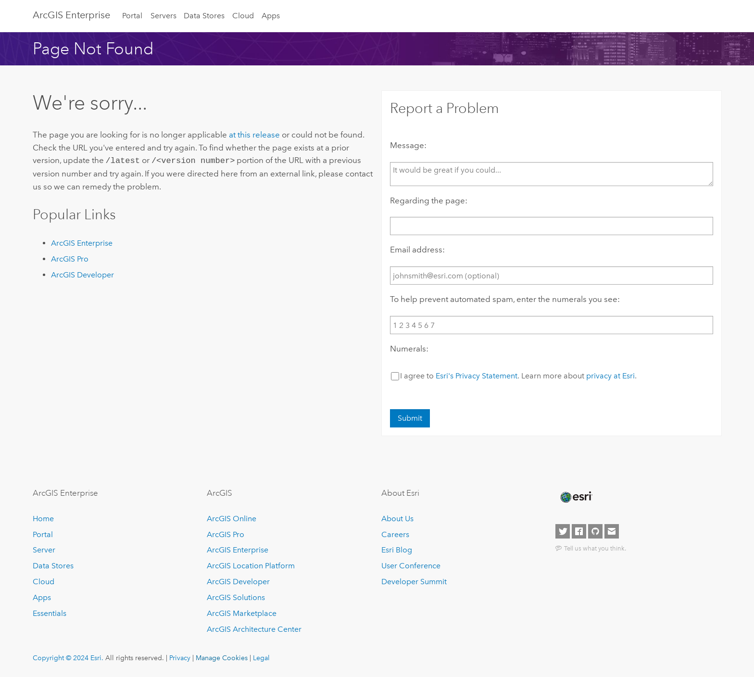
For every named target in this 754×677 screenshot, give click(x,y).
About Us (397, 518)
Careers (395, 534)
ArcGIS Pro (69, 258)
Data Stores (204, 15)
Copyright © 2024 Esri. (68, 658)
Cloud (243, 15)
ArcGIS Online (231, 518)
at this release (254, 134)
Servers (163, 15)
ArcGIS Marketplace (241, 613)
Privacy (179, 658)
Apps (271, 15)
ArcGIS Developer (82, 273)
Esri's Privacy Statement (476, 375)
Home (43, 518)
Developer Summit (414, 581)
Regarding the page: (428, 200)
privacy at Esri (610, 375)
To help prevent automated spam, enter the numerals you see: (505, 299)
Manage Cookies (222, 658)
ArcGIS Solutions (236, 597)
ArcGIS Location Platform (251, 565)
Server (44, 549)
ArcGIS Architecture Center (254, 629)
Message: (408, 145)
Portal (132, 15)
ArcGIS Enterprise (71, 15)
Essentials (49, 613)
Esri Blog (396, 549)
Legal (261, 658)
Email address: (417, 249)
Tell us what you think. (595, 548)
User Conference (410, 565)
